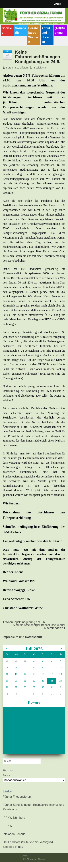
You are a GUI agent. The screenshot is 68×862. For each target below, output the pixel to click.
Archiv (6, 775)
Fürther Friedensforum (17, 796)
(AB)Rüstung (60, 30)
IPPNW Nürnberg (14, 817)
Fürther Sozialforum (15, 67)
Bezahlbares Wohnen (33, 35)
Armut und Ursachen (46, 35)
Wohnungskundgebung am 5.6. (24, 622)
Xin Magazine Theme (34, 859)
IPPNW (7, 825)
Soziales (7, 30)
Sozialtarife (20, 30)
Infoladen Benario (14, 834)
